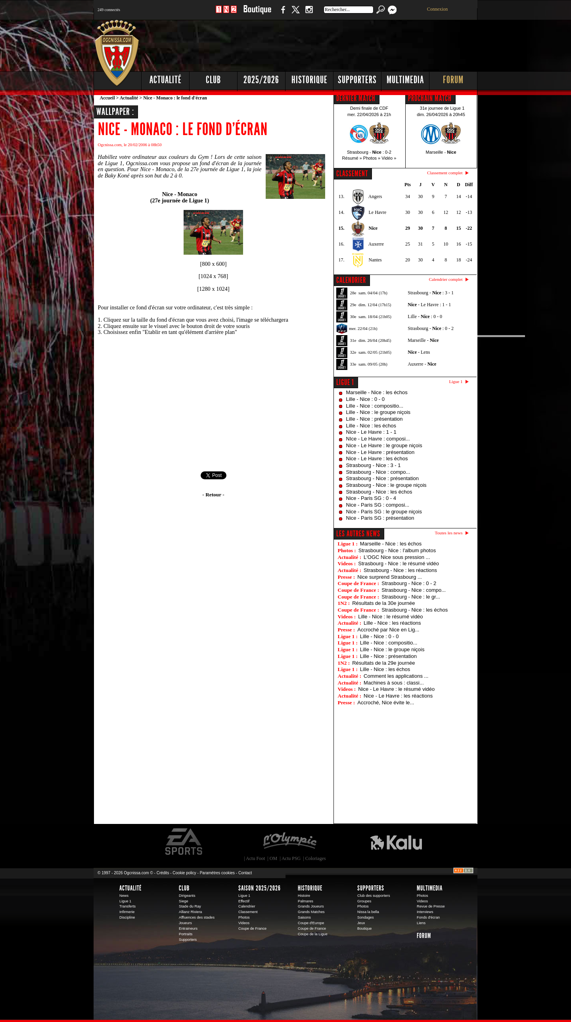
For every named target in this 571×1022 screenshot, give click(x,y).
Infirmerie (126, 912)
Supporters (357, 80)
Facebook (282, 13)
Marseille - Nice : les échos (377, 392)
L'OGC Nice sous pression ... (397, 557)
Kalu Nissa (396, 842)
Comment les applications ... (396, 676)
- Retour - (213, 495)
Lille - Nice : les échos (371, 426)
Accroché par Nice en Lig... (388, 630)
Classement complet (444, 172)
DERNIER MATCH (356, 98)
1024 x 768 (213, 276)
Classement (248, 912)
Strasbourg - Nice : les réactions (400, 570)
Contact (245, 873)
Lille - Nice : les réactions (392, 623)
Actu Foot (255, 858)
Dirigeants (187, 896)
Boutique (257, 13)
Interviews (425, 912)
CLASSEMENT (352, 173)
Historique (309, 80)
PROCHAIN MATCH (430, 98)
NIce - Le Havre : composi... (378, 439)
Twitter (295, 13)
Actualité (165, 80)
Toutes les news (449, 532)
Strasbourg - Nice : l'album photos (397, 550)
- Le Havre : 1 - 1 (429, 304)
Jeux (361, 923)
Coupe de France (252, 928)
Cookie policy (184, 873)
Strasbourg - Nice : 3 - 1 (373, 465)
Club (213, 80)
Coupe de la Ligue (313, 934)
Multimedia (405, 80)
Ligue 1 (345, 382)
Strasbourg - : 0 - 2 (431, 328)
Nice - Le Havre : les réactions (398, 696)
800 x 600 (213, 264)
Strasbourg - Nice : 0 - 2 (408, 583)
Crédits (163, 873)
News (123, 896)
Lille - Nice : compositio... (375, 406)
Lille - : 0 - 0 (425, 316)
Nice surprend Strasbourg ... (389, 577)
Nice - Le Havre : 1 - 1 (371, 432)
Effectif (243, 901)
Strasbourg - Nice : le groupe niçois (386, 485)
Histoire (304, 896)
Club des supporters (373, 896)
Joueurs (185, 923)
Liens (421, 923)
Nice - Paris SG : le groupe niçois (384, 512)
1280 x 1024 (213, 289)
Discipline (127, 917)
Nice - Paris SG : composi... (378, 505)
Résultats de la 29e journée (383, 663)
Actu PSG (291, 858)
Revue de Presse (431, 906)
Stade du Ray (190, 906)
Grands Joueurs (311, 906)
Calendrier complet (445, 279)
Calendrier (246, 906)
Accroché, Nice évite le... (385, 702)
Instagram (309, 13)
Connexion (437, 9)
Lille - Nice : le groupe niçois (378, 412)
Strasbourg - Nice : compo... (378, 472)
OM (273, 858)
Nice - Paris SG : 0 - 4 (371, 498)
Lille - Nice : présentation (374, 419)
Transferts (127, 906)
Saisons (304, 917)
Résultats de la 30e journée (383, 603)
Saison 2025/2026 (259, 888)
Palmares (305, 901)
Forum (453, 80)
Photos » (371, 158)
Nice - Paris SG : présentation (380, 518)
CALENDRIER (351, 280)
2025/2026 (261, 80)
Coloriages (315, 858)
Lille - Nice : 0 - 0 (365, 399)
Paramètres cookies (217, 873)
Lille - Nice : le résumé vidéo (390, 617)
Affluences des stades (197, 917)
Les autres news (358, 533)
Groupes (364, 901)
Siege (183, 901)
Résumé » (352, 158)
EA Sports (184, 842)
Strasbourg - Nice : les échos (379, 492)
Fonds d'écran (428, 917)
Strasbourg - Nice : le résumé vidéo (398, 563)
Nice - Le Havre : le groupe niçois (384, 445)
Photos (244, 917)
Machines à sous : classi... (394, 683)
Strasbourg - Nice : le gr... (410, 597)
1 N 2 (226, 13)
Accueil (107, 98)
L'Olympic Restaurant (289, 842)
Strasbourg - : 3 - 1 (431, 293)
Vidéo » (388, 158)
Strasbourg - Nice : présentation (382, 478)
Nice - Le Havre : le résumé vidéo (396, 689)
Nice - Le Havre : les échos (377, 458)
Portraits (185, 934)
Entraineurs (188, 928)
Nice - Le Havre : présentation (380, 452)
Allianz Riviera (190, 912)
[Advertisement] (333, 43)
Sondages (365, 917)
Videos (243, 923)
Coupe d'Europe (311, 923)
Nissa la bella (368, 912)
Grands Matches (311, 912)
